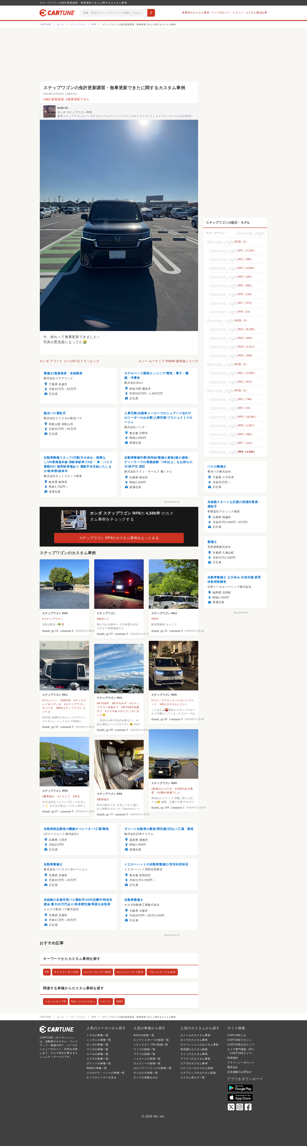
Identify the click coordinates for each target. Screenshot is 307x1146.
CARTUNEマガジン (239, 1039)
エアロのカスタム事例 (194, 1063)
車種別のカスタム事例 (195, 12)
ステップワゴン (106, 613)
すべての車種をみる (145, 1077)
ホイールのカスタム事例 (195, 1035)
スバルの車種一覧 (97, 1054)
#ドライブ (64, 796)
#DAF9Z (65, 700)
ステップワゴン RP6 (109, 793)
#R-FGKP (103, 703)
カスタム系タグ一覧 (192, 1077)
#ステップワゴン (52, 618)
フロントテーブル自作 (162, 972)
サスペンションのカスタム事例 (199, 1044)
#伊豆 (76, 796)
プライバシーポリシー (241, 1062)
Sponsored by (172, 502)
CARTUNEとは (236, 1035)
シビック (105, 1001)
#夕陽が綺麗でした (168, 792)
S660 (119, 1001)
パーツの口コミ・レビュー (227, 12)
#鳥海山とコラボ (161, 788)
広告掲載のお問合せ (239, 1071)
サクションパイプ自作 (129, 972)
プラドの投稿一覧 (144, 1054)
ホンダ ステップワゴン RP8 (74, 112)
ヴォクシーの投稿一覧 (147, 1063)
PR (47, 972)
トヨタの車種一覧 (97, 1035)
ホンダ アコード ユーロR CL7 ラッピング (69, 361)
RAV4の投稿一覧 (143, 1035)
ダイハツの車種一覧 (99, 1063)
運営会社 (232, 1067)
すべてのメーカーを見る (102, 1077)
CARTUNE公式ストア (240, 1044)
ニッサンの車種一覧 (99, 1039)
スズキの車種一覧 (97, 1058)
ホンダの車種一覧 (97, 1044)
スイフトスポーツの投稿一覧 (151, 1039)
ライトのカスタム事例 (194, 1054)
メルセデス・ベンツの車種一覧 (106, 1072)
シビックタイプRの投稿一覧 (150, 1044)
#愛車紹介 (48, 796)
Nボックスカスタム (83, 1001)
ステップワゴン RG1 (110, 697)
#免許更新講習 (53, 99)
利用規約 (232, 1057)
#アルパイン (49, 700)
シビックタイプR (55, 1001)
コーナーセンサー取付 (97, 972)
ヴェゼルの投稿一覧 (145, 1072)
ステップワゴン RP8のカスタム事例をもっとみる (119, 538)
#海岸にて (103, 618)
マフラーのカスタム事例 (195, 1058)
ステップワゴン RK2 (164, 613)
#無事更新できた (78, 99)
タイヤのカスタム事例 (194, 1039)
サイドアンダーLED (66, 972)
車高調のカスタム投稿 (194, 1049)
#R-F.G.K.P (119, 703)
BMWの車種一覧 (97, 1068)
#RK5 (154, 618)
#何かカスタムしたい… (174, 704)
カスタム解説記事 (256, 12)
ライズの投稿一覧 (144, 1049)
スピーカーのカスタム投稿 (196, 1068)
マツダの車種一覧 (97, 1049)
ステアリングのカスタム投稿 (198, 1072)
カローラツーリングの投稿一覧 (152, 1068)
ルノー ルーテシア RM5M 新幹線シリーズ (168, 361)
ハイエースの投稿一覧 (147, 1058)
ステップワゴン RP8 (55, 613)
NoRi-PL (63, 107)
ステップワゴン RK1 (55, 694)
